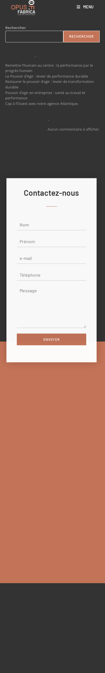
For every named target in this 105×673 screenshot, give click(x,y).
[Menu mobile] (85, 6)
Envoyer (51, 352)
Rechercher (15, 27)
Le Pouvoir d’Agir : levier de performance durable (46, 76)
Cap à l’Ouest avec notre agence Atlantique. (42, 103)
